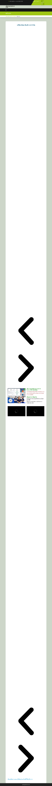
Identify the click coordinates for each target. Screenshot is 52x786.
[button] (26, 331)
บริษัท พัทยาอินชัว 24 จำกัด (10, 7)
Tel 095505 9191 (42, 3)
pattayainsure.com (26, 784)
